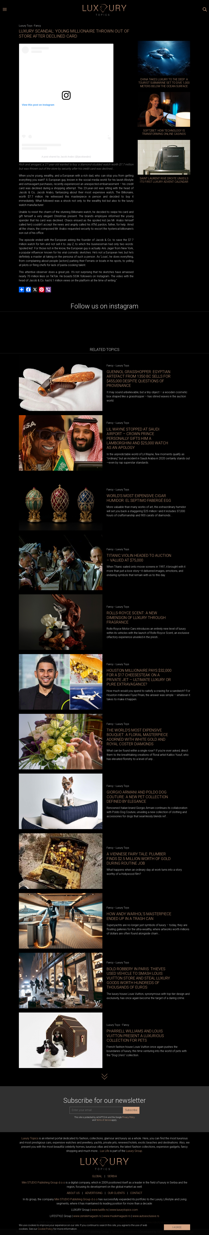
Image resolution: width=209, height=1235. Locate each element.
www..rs (99, 1209)
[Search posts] (205, 10)
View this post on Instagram (38, 104)
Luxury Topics (29, 1138)
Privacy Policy (128, 1117)
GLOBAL (97, 1176)
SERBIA (112, 1176)
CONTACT (136, 1193)
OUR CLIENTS (116, 1193)
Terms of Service (103, 1120)
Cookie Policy (45, 1228)
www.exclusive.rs (145, 1216)
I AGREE (177, 1227)
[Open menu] (4, 10)
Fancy (37, 25)
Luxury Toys (25, 25)
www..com (124, 1209)
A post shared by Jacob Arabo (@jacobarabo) (66, 156)
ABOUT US (73, 1193)
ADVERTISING (93, 1193)
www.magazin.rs (87, 1216)
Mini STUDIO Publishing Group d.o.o (43, 1182)
